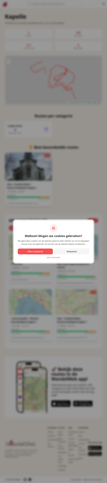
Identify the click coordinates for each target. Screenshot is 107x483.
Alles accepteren (35, 251)
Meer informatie (53, 257)
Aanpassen (72, 251)
